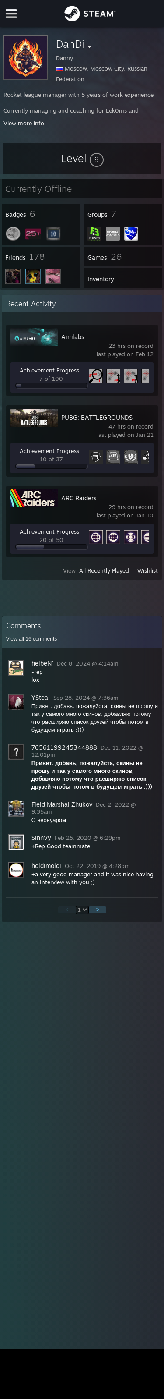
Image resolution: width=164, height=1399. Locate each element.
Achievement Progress (49, 370)
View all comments (31, 639)
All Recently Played (104, 570)
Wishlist (147, 570)
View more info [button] (23, 123)
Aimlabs (72, 336)
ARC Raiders (79, 498)
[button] (82, 158)
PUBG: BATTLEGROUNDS (97, 417)
